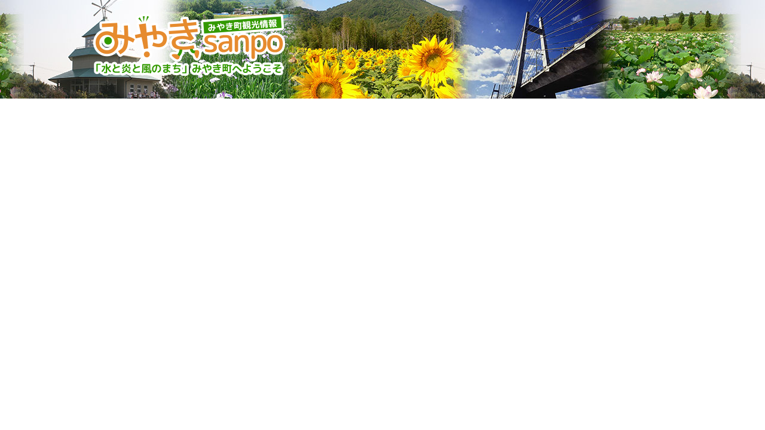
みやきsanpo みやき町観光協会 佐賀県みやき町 (191, 45)
